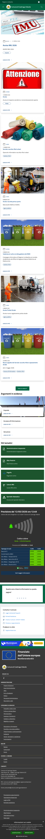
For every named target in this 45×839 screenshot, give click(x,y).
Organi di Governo (8, 686)
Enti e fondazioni (8, 693)
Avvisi (7, 41)
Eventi (5, 762)
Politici (5, 696)
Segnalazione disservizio (10, 797)
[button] (23, 836)
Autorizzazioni (7, 739)
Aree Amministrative (9, 688)
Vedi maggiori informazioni (22, 573)
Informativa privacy (9, 815)
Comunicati (7, 749)
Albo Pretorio (7, 813)
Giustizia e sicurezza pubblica (11, 729)
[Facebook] (3, 678)
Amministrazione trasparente (12, 810)
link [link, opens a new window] (38, 829)
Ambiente (6, 734)
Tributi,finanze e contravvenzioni (12, 732)
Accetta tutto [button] (16, 832)
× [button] (43, 821)
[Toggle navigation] (3, 7)
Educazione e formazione (10, 726)
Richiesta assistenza (9, 803)
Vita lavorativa (8, 714)
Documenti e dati (8, 701)
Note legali (6, 818)
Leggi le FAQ (7, 800)
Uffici (5, 691)
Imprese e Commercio (9, 716)
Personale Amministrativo (11, 698)
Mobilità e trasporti (9, 721)
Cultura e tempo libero (10, 711)
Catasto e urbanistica (9, 719)
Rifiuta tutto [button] (29, 832)
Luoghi (5, 759)
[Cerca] (42, 7)
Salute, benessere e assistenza (12, 737)
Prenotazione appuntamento (11, 795)
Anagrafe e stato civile (10, 709)
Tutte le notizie (22, 388)
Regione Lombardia (7, 2)
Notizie (6, 92)
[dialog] (22, 829)
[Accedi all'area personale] (38, 2)
